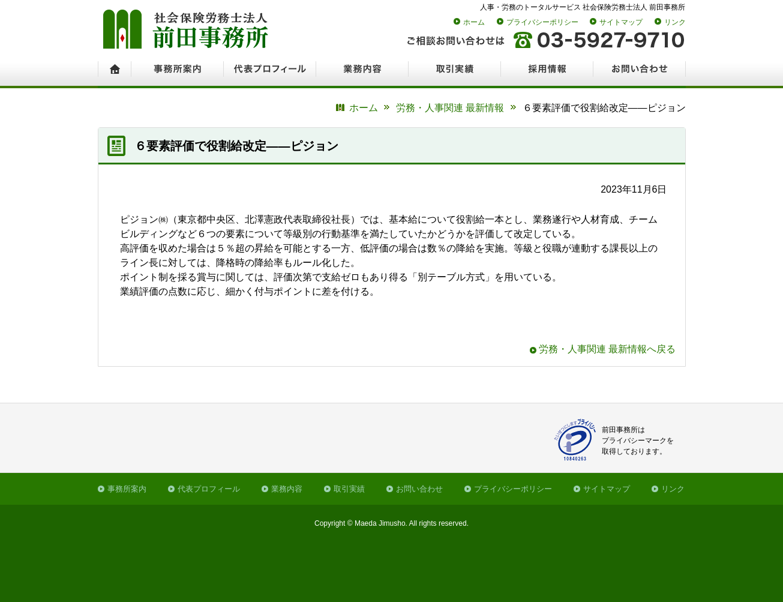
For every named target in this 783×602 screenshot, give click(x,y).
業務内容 (286, 488)
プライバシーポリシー (542, 22)
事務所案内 (126, 488)
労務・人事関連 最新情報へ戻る (607, 349)
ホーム (474, 22)
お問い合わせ (419, 488)
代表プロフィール (209, 488)
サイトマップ (621, 22)
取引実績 (349, 488)
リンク (675, 22)
